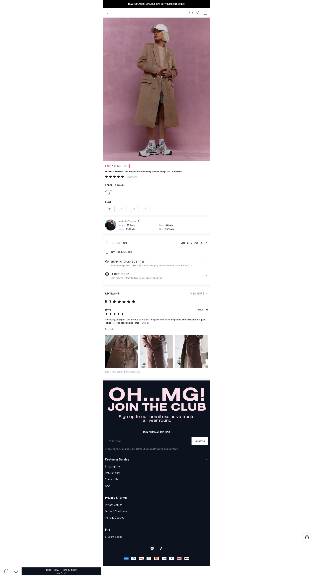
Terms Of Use (143, 436)
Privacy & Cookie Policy (165, 436)
